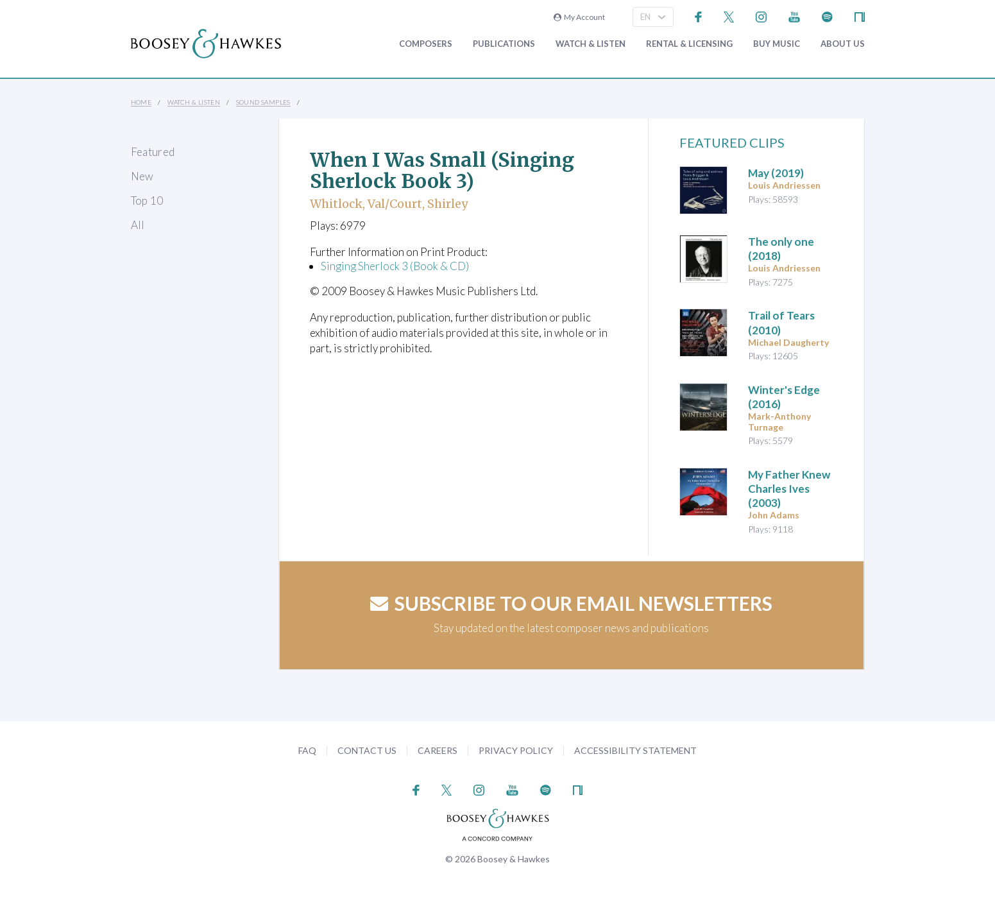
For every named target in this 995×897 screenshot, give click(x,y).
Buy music (776, 44)
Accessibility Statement (635, 750)
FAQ (307, 750)
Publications (504, 44)
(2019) (776, 173)
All (138, 225)
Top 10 (147, 200)
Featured (153, 151)
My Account (579, 17)
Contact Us (366, 750)
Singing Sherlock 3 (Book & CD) (395, 266)
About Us (843, 44)
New (142, 176)
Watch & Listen (590, 44)
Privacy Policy (516, 750)
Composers (425, 44)
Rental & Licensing (689, 44)
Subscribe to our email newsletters (571, 603)
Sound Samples (263, 102)
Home (141, 102)
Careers (437, 750)
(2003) (789, 488)
